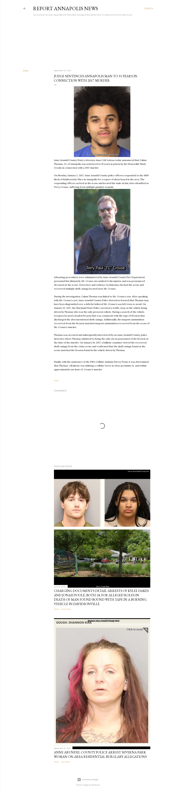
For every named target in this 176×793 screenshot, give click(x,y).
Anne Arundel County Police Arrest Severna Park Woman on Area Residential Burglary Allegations (100, 754)
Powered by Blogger (88, 779)
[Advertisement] (88, 42)
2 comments (66, 609)
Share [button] (26, 70)
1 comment (65, 762)
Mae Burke (95, 785)
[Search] (148, 8)
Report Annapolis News (65, 8)
